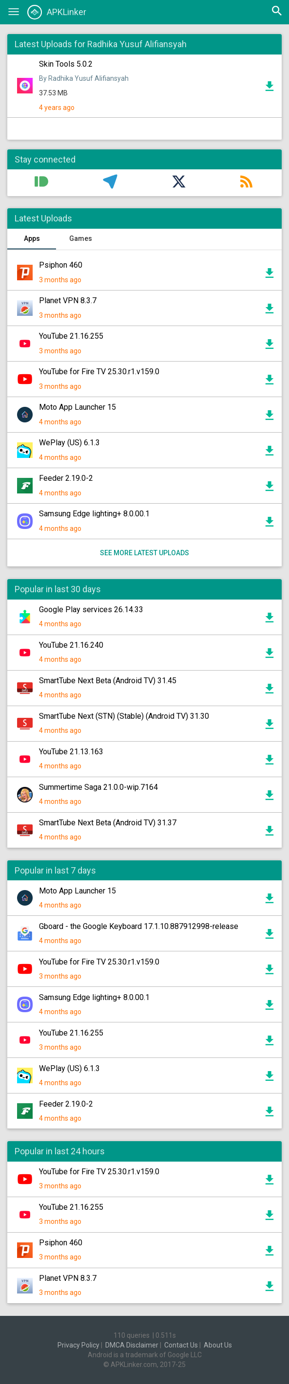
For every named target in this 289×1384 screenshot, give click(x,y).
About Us (218, 1345)
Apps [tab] (32, 238)
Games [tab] (80, 238)
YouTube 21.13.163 (71, 751)
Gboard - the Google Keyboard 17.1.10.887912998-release (138, 926)
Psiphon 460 (60, 265)
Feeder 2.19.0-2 (66, 478)
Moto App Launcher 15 (77, 407)
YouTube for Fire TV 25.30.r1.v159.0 (99, 371)
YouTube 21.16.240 (71, 645)
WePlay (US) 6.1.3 (69, 442)
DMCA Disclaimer (131, 1345)
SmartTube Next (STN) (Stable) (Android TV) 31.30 (124, 716)
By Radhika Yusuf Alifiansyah (84, 78)
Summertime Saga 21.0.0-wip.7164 (98, 787)
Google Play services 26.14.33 (91, 609)
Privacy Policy (78, 1345)
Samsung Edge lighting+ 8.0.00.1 (94, 513)
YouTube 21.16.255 (71, 336)
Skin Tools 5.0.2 (66, 64)
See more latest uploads (144, 553)
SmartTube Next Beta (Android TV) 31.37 (107, 822)
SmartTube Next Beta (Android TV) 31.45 (107, 680)
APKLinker (56, 12)
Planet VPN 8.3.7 (67, 300)
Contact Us (181, 1345)
